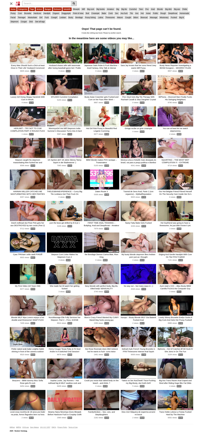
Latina (100, 17)
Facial (13, 17)
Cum (20, 13)
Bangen (48, 9)
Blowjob (76, 9)
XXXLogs (25, 425)
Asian (148, 13)
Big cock (90, 9)
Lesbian (63, 17)
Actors (39, 9)
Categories (22, 9)
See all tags (40, 22)
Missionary (164, 17)
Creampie (95, 13)
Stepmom (14, 22)
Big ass (177, 9)
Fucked (174, 17)
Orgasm (56, 13)
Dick (31, 22)
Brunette (27, 13)
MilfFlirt (18, 425)
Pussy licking (90, 17)
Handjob (47, 13)
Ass (136, 13)
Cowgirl (54, 17)
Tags (32, 9)
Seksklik (67, 9)
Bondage (79, 17)
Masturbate (32, 17)
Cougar (24, 22)
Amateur (110, 9)
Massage (153, 17)
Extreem (57, 9)
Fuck (47, 17)
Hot (142, 13)
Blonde (160, 9)
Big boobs (101, 9)
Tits (131, 13)
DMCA (54, 425)
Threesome (110, 17)
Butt (87, 13)
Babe (104, 13)
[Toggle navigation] (12, 3)
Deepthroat (172, 13)
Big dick (168, 9)
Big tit (181, 17)
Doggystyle (66, 13)
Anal (153, 9)
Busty (70, 17)
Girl (40, 17)
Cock (110, 13)
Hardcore (37, 13)
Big (117, 9)
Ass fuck (124, 13)
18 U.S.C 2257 (45, 425)
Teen (141, 9)
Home (13, 9)
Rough (163, 13)
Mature (120, 17)
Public (155, 13)
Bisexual (144, 17)
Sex (116, 13)
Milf (83, 9)
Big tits (124, 9)
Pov (147, 9)
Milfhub (12, 425)
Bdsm (135, 17)
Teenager (21, 17)
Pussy (13, 13)
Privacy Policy (62, 425)
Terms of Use (73, 425)
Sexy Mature (34, 425)
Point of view (78, 13)
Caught (128, 17)
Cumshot (133, 9)
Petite (184, 9)
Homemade (184, 13)
